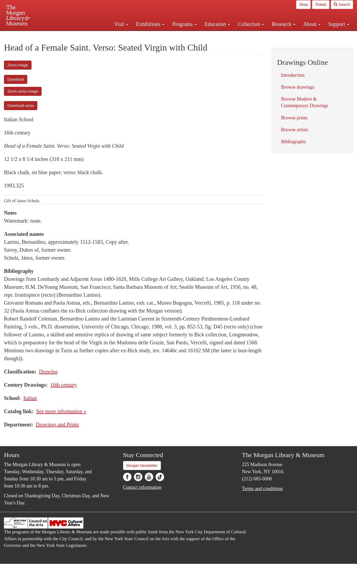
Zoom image (17, 65)
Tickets (321, 4)
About (311, 24)
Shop (303, 4)
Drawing (48, 372)
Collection (251, 24)
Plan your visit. (116, 35)
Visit (121, 24)
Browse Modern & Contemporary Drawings (304, 102)
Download (15, 79)
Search (342, 4)
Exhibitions (150, 24)
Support (338, 24)
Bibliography (293, 141)
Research (283, 24)
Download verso (20, 105)
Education (217, 24)
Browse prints (294, 117)
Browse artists (294, 129)
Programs (184, 24)
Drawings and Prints (57, 424)
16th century (63, 385)
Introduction (293, 75)
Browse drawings (297, 87)
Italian (30, 398)
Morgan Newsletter (142, 465)
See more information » (61, 411)
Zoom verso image (22, 91)
